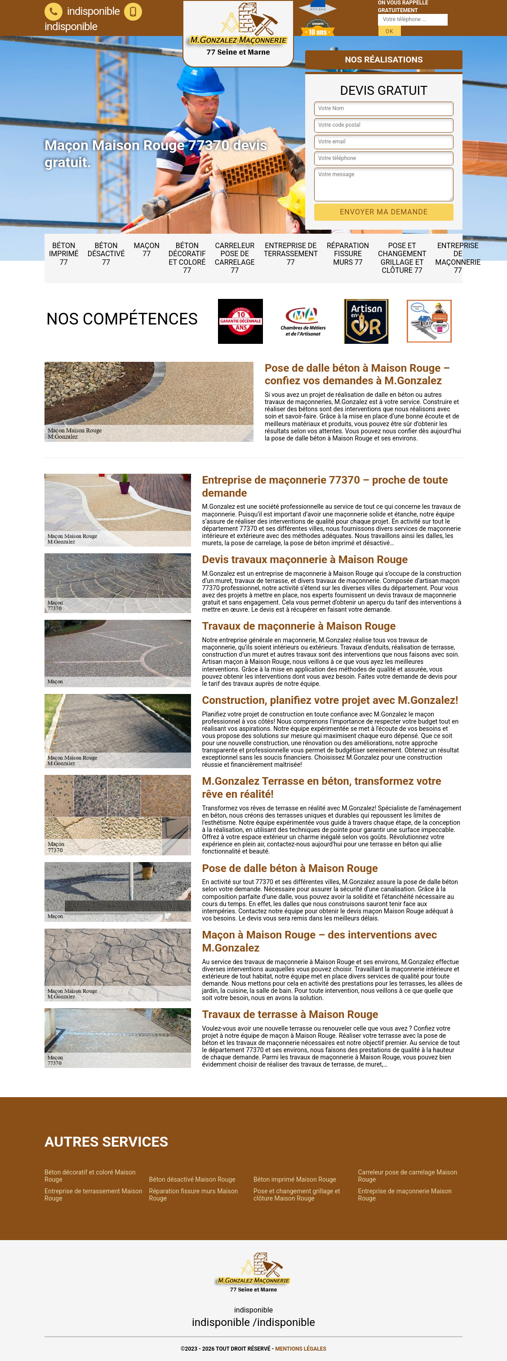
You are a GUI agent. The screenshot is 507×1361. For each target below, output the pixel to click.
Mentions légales (300, 1349)
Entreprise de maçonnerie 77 (457, 258)
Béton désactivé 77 (106, 254)
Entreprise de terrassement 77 (291, 254)
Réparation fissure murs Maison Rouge (193, 1195)
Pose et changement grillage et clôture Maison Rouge (297, 1195)
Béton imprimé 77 (64, 254)
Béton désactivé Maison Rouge (192, 1179)
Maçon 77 (147, 249)
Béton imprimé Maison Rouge (295, 1179)
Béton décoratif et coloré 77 (187, 258)
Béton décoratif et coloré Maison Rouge (90, 1176)
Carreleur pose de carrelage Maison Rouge (408, 1176)
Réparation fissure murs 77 (348, 254)
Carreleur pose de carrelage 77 (235, 258)
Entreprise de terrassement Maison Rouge (93, 1195)
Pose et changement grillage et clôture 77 (402, 258)
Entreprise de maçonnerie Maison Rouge (405, 1195)
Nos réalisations (383, 59)
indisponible (82, 11)
